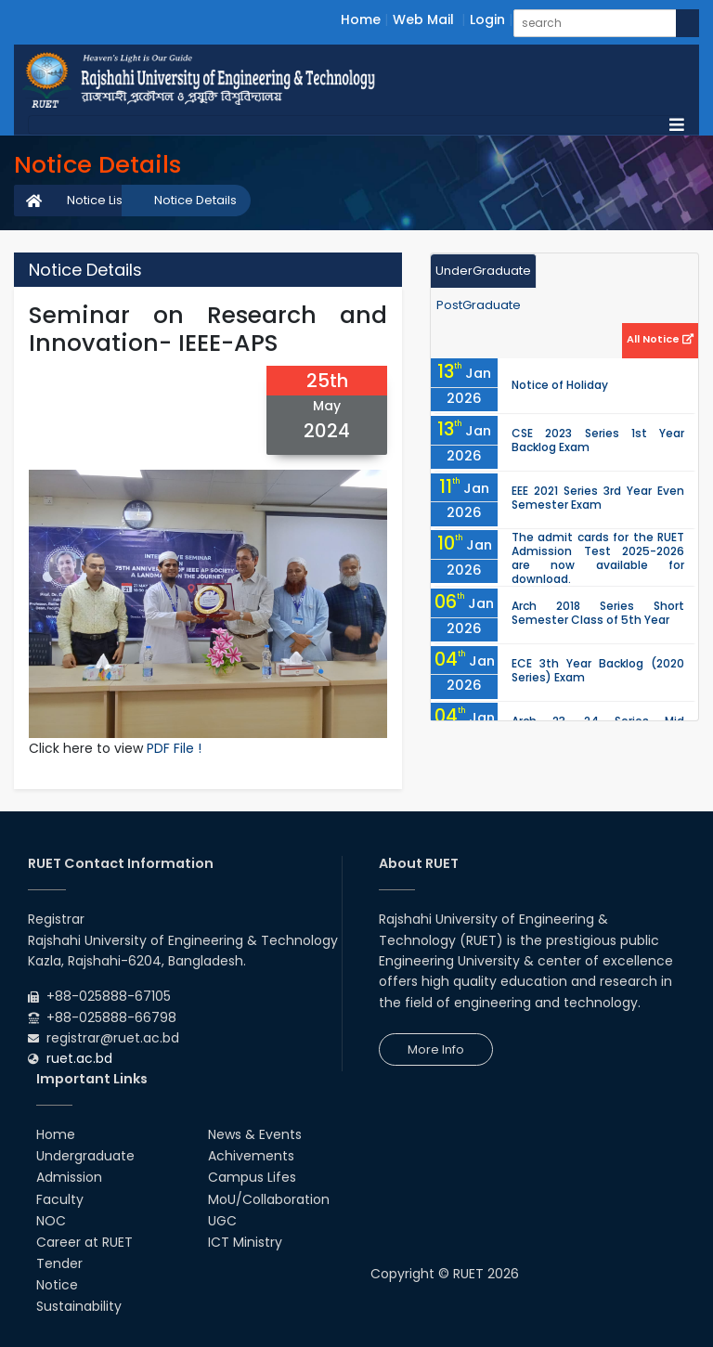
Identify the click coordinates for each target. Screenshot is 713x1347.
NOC (51, 1220)
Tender (59, 1263)
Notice (57, 1285)
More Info (436, 1049)
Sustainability (79, 1306)
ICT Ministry (245, 1242)
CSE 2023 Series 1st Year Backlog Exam (598, 440)
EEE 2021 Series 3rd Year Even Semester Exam (598, 498)
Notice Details (195, 200)
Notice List (96, 200)
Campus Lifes (252, 1177)
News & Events (255, 1134)
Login (487, 19)
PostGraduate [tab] (478, 305)
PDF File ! (174, 748)
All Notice (660, 338)
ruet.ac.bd (79, 1058)
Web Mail (423, 19)
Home (361, 19)
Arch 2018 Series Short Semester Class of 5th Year (598, 613)
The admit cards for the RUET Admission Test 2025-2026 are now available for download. (598, 558)
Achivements (251, 1155)
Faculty (60, 1199)
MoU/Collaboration (269, 1199)
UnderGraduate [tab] (483, 270)
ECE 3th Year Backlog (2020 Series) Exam (598, 670)
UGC (222, 1220)
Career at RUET (84, 1242)
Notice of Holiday (560, 385)
